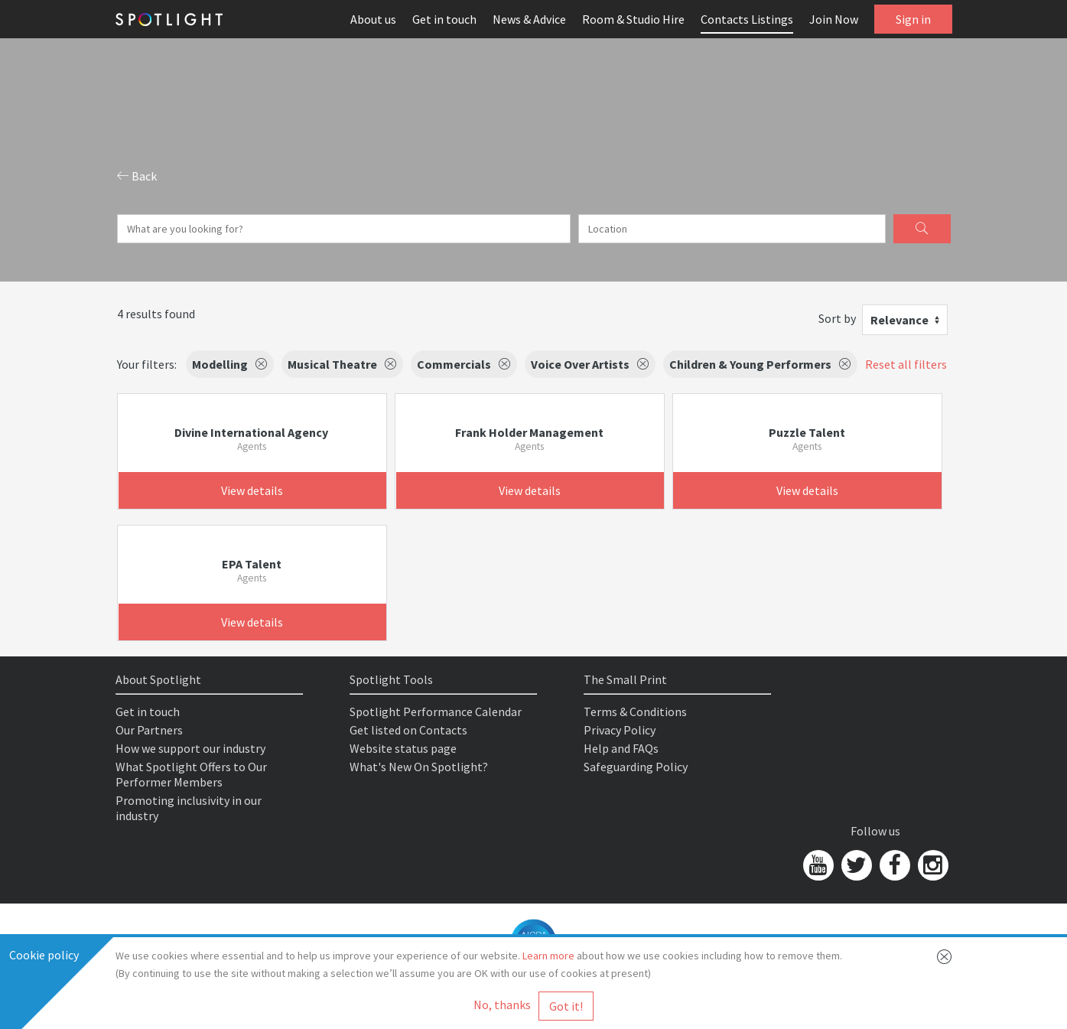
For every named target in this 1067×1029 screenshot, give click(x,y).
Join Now (833, 19)
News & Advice (529, 19)
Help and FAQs (621, 748)
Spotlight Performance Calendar (436, 711)
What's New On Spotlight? (419, 766)
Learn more (548, 955)
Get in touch (444, 19)
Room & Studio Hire (633, 19)
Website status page (403, 748)
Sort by (837, 318)
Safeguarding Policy (636, 766)
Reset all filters (906, 364)
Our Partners (149, 730)
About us (373, 19)
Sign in (913, 19)
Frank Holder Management (529, 432)
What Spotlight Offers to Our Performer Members (191, 774)
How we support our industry (190, 748)
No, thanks (502, 1004)
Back (137, 176)
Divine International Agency (251, 432)
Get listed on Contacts (408, 730)
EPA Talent (251, 563)
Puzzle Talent (807, 432)
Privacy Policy (619, 730)
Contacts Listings (747, 19)
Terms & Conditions (635, 711)
